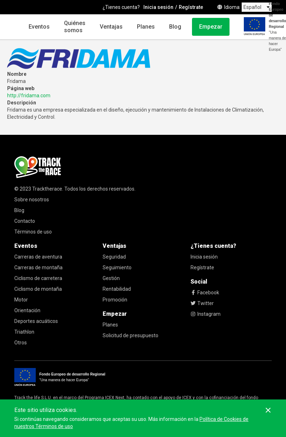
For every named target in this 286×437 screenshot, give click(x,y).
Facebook (205, 292)
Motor (21, 300)
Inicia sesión (204, 257)
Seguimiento (117, 267)
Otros (20, 342)
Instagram (206, 314)
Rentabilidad (117, 289)
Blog (175, 26)
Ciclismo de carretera (38, 278)
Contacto (24, 221)
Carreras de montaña (38, 267)
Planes (146, 26)
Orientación (27, 310)
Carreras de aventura (38, 257)
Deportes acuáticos (36, 321)
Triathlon (24, 332)
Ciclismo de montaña (38, 289)
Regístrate (202, 267)
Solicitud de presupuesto (130, 335)
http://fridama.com (28, 95)
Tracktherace (47, 189)
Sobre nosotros (31, 199)
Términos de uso (33, 232)
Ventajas (111, 26)
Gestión (111, 278)
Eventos (39, 26)
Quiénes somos (74, 27)
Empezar (210, 26)
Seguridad (114, 257)
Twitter (202, 303)
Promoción (115, 300)
